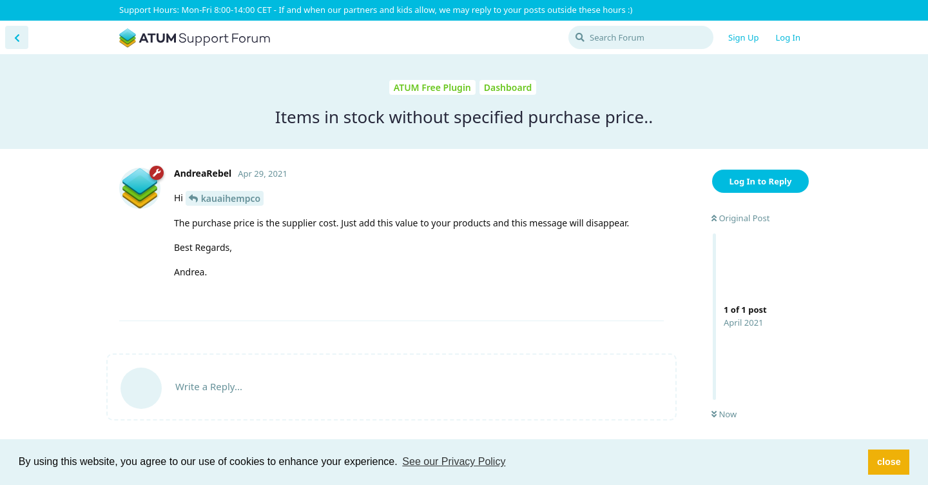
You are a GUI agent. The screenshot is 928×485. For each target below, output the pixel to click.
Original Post (740, 218)
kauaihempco (231, 198)
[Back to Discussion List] (16, 37)
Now (724, 414)
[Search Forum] (640, 37)
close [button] (889, 462)
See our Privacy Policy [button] (453, 461)
